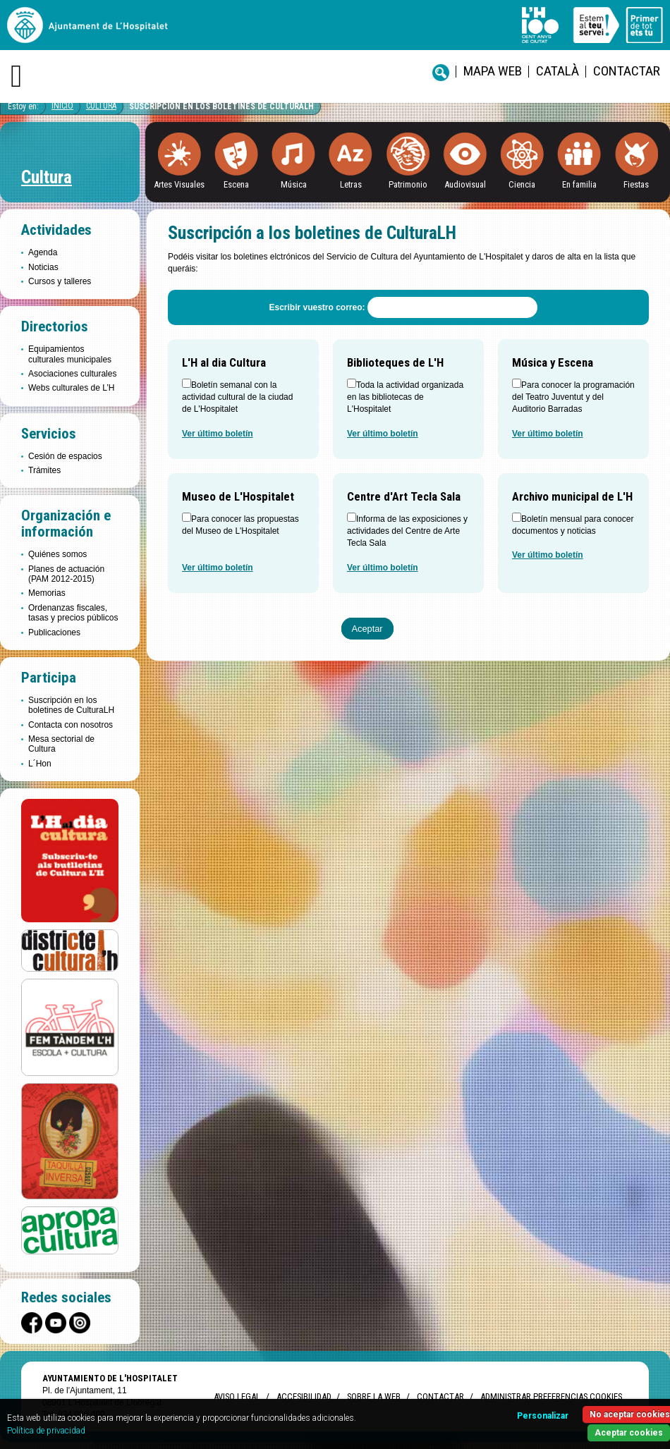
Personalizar (542, 1416)
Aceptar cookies (629, 1433)
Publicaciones (54, 632)
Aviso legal (237, 1396)
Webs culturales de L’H (71, 388)
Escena (236, 184)
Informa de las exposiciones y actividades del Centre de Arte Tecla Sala (407, 531)
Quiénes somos (57, 554)
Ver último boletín (217, 434)
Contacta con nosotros (70, 725)
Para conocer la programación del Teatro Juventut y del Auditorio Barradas (573, 397)
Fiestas (636, 184)
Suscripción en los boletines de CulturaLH (221, 106)
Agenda (42, 252)
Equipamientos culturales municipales (69, 354)
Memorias (47, 593)
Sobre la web (374, 1396)
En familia (579, 184)
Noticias (43, 267)
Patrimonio (408, 184)
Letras (351, 184)
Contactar (626, 71)
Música (294, 184)
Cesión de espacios (65, 456)
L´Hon (39, 764)
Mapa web (492, 71)
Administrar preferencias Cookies (551, 1396)
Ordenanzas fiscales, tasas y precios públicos (73, 613)
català (557, 71)
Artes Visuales (179, 184)
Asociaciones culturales (72, 374)
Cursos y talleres (59, 281)
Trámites (44, 470)
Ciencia (521, 184)
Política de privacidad (46, 1431)
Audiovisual (465, 184)
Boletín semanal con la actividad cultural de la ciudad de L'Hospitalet (237, 397)
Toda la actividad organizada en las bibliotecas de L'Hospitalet (405, 397)
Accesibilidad (303, 1396)
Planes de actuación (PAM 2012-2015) (66, 574)
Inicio (62, 106)
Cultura (101, 106)
